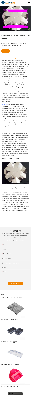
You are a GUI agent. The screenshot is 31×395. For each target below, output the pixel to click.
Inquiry (5, 51)
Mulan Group (5, 104)
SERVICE (13, 297)
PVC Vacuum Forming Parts (10, 319)
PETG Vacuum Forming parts (10, 364)
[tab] (15, 58)
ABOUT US (19, 297)
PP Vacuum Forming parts (9, 342)
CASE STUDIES (5, 297)
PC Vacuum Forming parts (9, 386)
